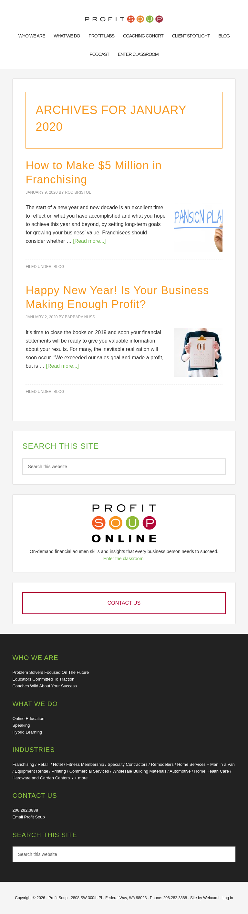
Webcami (211, 898)
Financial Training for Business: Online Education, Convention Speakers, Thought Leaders (123, 20)
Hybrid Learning (27, 732)
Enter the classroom (123, 558)
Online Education (28, 718)
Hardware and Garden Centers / (43, 777)
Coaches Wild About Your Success (44, 685)
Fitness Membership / (87, 764)
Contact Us (124, 603)
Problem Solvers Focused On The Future (50, 672)
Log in (227, 898)
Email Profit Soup (28, 817)
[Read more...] (89, 241)
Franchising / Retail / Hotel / (39, 764)
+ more (81, 777)
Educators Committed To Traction (43, 679)
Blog (59, 266)
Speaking (21, 725)
